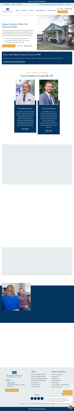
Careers (19, 4)
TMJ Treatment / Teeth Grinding (60, 385)
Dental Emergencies (57, 374)
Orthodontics (55, 376)
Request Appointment (67, 394)
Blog (13, 4)
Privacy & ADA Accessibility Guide (37, 404)
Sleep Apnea (55, 379)
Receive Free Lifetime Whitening (37, 1)
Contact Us (7, 4)
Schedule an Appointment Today (14, 61)
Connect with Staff (67, 391)
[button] (32, 398)
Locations (24, 10)
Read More (25, 129)
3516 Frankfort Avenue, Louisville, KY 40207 (51, 4)
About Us (18, 10)
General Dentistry (56, 381)
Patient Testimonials (41, 10)
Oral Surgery (55, 383)
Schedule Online (62, 12)
